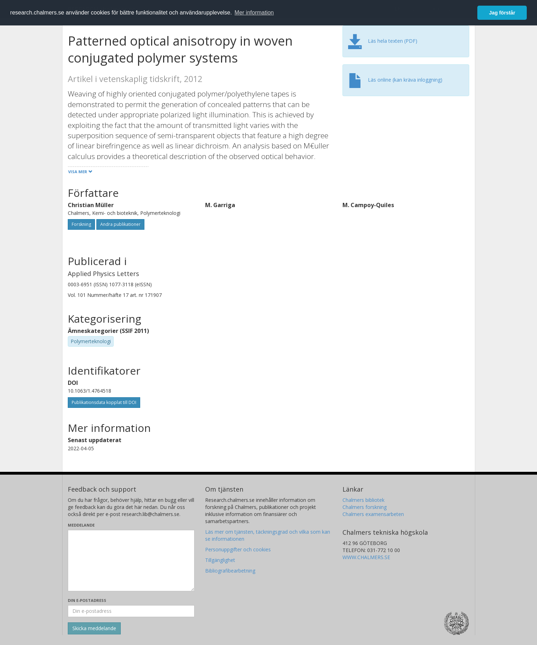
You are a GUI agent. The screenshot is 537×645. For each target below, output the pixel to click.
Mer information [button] (254, 13)
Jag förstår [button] (502, 13)
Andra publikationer (120, 224)
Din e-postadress (87, 600)
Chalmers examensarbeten (373, 514)
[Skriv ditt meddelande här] (131, 560)
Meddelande (81, 525)
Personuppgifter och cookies (238, 549)
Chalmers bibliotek (363, 500)
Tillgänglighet (220, 560)
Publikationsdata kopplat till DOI (104, 402)
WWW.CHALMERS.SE (366, 557)
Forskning (81, 224)
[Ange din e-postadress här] (131, 611)
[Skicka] (94, 628)
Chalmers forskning (364, 507)
